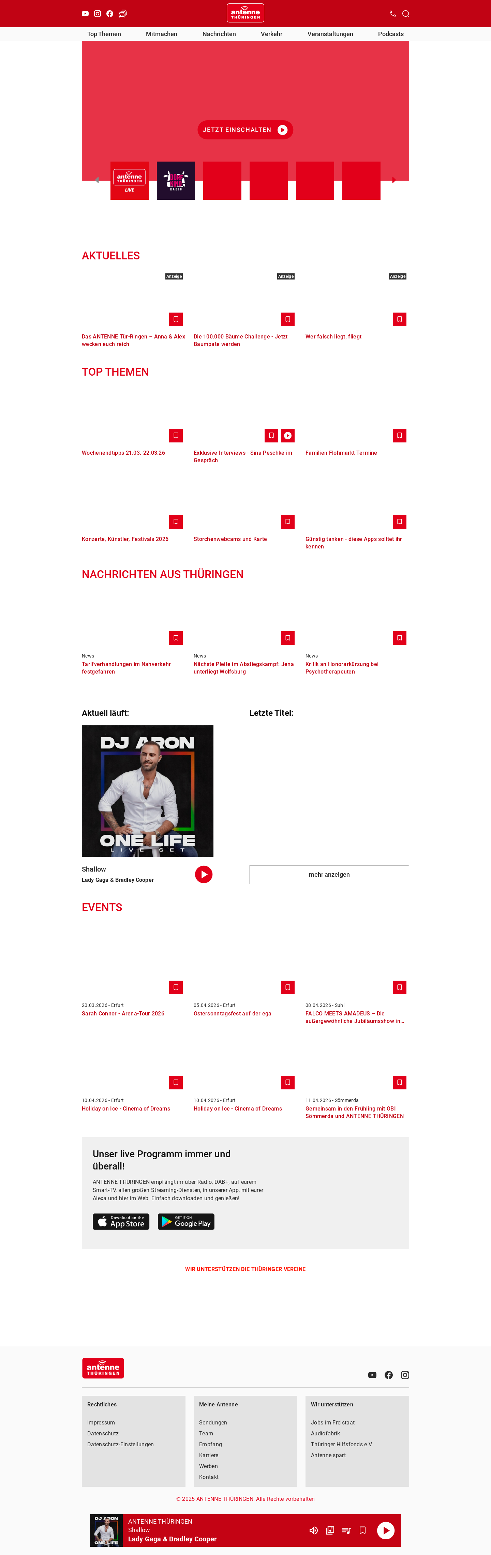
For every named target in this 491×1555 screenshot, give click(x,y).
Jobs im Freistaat (333, 1422)
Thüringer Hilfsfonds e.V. (342, 1444)
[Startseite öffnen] (245, 13)
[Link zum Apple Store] (121, 1222)
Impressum (101, 1422)
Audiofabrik (325, 1433)
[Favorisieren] (362, 1530)
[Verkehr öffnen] (123, 13)
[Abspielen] (386, 1530)
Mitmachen (161, 33)
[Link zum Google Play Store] (186, 1222)
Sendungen (213, 1422)
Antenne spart (328, 1455)
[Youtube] (85, 13)
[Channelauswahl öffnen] (405, 13)
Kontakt (209, 1477)
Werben (208, 1466)
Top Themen (104, 33)
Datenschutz (103, 1433)
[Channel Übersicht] (330, 1530)
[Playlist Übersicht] (346, 1530)
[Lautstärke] (313, 1530)
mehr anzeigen (329, 874)
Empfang (210, 1444)
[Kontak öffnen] (393, 13)
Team (206, 1433)
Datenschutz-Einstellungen (120, 1444)
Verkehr (271, 33)
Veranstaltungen (330, 33)
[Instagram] (97, 13)
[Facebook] (109, 13)
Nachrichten (219, 33)
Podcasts (391, 33)
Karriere (208, 1455)
